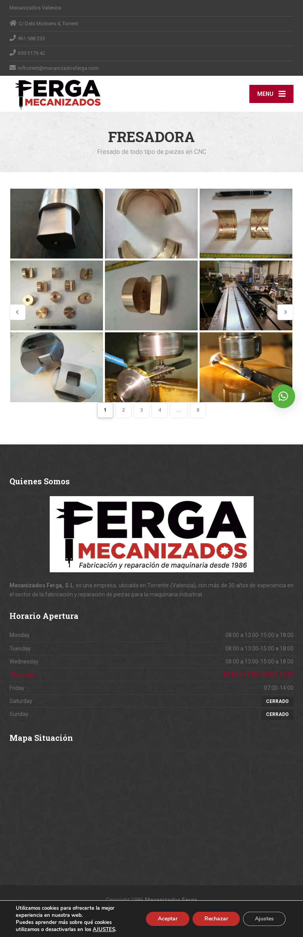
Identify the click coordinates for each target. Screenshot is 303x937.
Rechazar (216, 918)
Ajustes (264, 918)
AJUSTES (104, 929)
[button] (283, 396)
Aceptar (168, 918)
